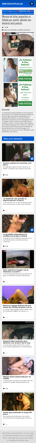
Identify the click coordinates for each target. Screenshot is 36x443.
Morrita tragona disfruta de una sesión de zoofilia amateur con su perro (17, 307)
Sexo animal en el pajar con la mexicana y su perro (15, 271)
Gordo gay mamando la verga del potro (17, 413)
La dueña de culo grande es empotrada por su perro (14, 199)
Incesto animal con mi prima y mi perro (17, 164)
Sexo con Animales (10, 30)
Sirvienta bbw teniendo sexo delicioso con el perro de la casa (16, 342)
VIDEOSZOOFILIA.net (12, 3)
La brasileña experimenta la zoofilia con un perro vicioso (15, 235)
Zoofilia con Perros (24, 30)
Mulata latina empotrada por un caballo (17, 378)
